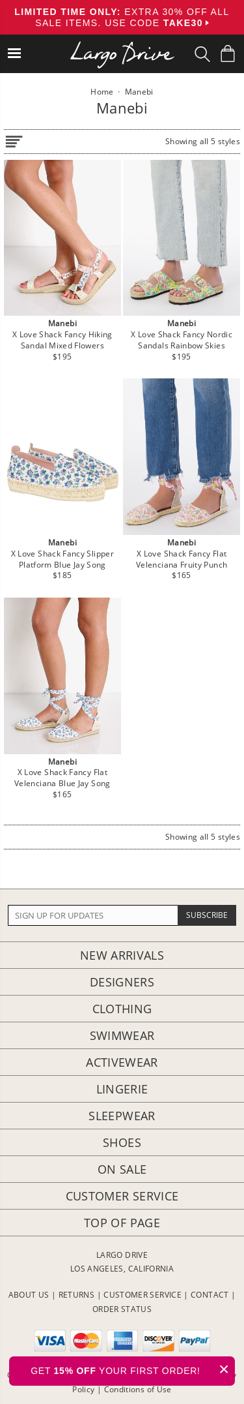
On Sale (122, 1169)
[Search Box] (202, 54)
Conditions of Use (138, 1389)
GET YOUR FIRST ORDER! (133, 1369)
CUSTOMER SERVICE (142, 1294)
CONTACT (210, 1294)
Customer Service (122, 1196)
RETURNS (77, 1294)
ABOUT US (28, 1294)
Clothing (122, 1008)
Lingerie (122, 1089)
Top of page (122, 1222)
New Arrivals (122, 955)
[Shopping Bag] (227, 53)
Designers (122, 982)
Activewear (122, 1062)
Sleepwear (121, 1115)
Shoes (122, 1142)
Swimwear (122, 1035)
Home (101, 91)
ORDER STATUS (122, 1309)
